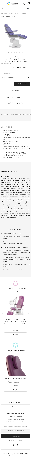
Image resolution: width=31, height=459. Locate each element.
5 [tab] (19, 52)
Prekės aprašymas (15, 114)
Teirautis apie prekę (17, 103)
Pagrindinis (4, 13)
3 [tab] (14, 52)
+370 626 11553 (20, 416)
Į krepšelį (23, 84)
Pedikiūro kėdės (6, 15)
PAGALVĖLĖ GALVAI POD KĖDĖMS (15, 378)
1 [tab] (8, 52)
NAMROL (15, 56)
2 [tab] (11, 52)
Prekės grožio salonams (21, 13)
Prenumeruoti (15, 436)
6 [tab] (22, 52)
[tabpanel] (15, 35)
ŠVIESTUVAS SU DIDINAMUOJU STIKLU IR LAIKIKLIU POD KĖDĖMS (15, 320)
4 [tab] (16, 52)
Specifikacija (4, 114)
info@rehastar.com (19, 419)
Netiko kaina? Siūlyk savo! (17, 98)
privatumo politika (19, 440)
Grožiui (11, 13)
